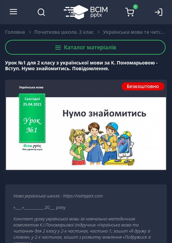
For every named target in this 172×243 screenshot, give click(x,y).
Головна (15, 32)
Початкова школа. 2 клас (64, 32)
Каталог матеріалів (85, 47)
